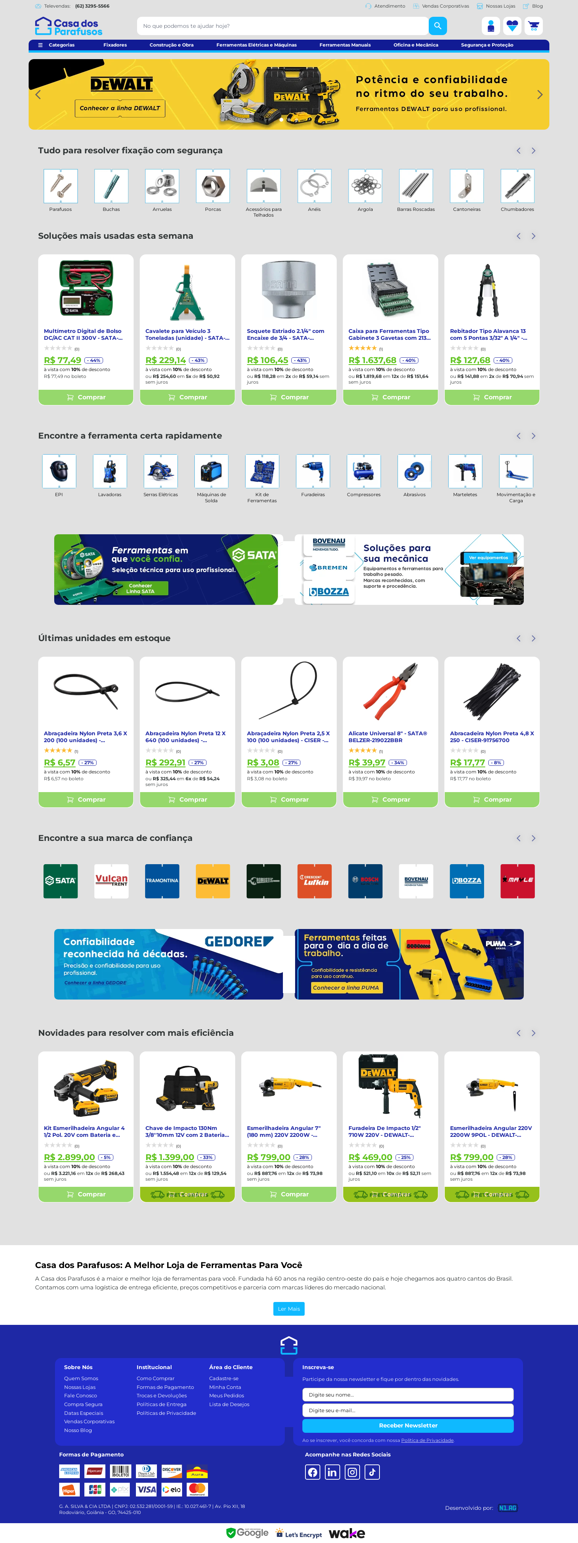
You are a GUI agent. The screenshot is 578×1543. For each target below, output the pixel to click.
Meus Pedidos (226, 1395)
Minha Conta (225, 1387)
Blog (533, 6)
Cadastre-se (224, 1378)
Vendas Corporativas (441, 6)
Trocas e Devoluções (162, 1395)
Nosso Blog (78, 1430)
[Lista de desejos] (512, 26)
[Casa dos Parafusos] (68, 26)
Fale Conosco (80, 1395)
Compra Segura (83, 1404)
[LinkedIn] (332, 1472)
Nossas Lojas (496, 6)
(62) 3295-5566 (92, 6)
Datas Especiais (83, 1413)
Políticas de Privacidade (166, 1413)
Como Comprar (155, 1378)
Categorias (61, 45)
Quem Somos (81, 1378)
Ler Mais (289, 1308)
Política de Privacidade (427, 1440)
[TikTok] (372, 1472)
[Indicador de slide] (281, 120)
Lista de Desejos (229, 1404)
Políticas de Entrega (162, 1404)
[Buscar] (438, 26)
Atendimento (385, 6)
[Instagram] (352, 1472)
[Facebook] (312, 1472)
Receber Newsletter (408, 1425)
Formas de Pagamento (165, 1387)
